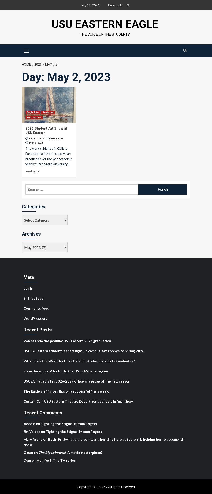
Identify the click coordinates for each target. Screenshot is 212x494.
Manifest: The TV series (56, 460)
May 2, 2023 (36, 142)
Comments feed (36, 308)
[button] (26, 50)
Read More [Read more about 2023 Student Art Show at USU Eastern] (32, 171)
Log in (28, 288)
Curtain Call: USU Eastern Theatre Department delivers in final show (78, 401)
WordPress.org (36, 318)
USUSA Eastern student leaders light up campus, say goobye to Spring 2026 (84, 351)
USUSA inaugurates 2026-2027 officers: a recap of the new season (77, 381)
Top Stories (34, 117)
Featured (48, 112)
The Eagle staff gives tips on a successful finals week (66, 391)
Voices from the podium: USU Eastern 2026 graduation (67, 341)
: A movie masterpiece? (70, 452)
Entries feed (34, 298)
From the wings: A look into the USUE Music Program (66, 371)
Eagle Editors (37, 138)
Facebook (115, 5)
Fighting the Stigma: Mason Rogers (69, 423)
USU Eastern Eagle (105, 24)
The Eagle (57, 138)
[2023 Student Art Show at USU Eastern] (49, 105)
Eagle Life (33, 112)
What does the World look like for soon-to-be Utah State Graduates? (79, 361)
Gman (28, 452)
